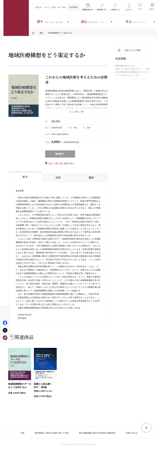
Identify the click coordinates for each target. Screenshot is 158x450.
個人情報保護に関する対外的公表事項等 (97, 432)
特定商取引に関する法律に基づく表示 (52, 432)
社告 (22, 432)
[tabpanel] (23, 95)
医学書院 (16, 18)
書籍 (41, 32)
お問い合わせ (132, 432)
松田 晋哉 (55, 120)
